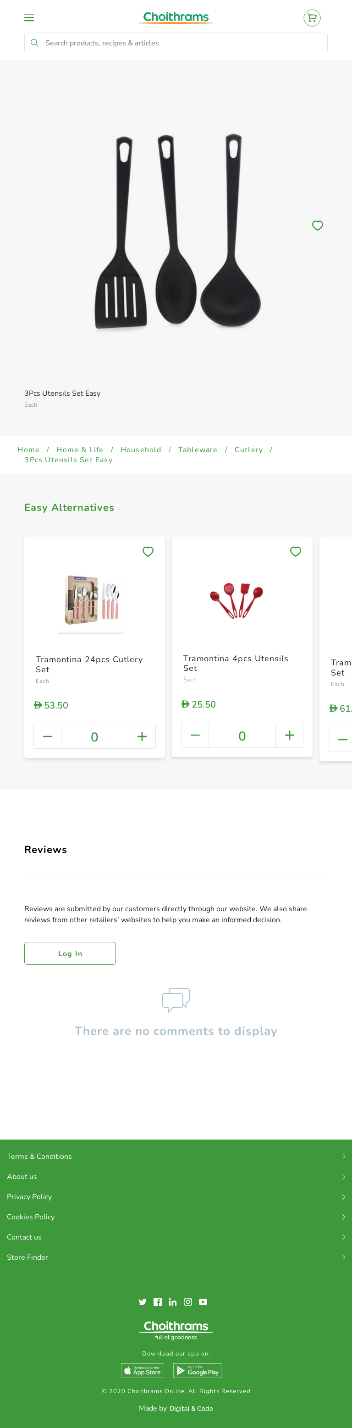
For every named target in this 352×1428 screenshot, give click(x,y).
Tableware (198, 450)
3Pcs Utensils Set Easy (68, 460)
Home (28, 450)
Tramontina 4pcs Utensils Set (236, 663)
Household (141, 450)
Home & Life (80, 450)
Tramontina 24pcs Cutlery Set (89, 664)
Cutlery (249, 450)
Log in (70, 954)
